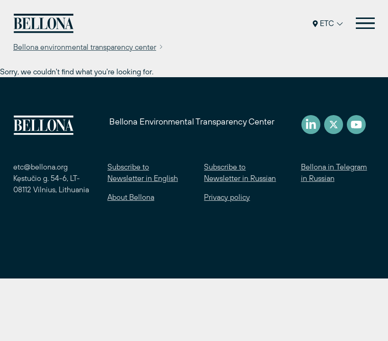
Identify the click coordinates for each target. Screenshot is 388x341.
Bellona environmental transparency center (84, 47)
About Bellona (130, 197)
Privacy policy (227, 197)
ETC (328, 23)
